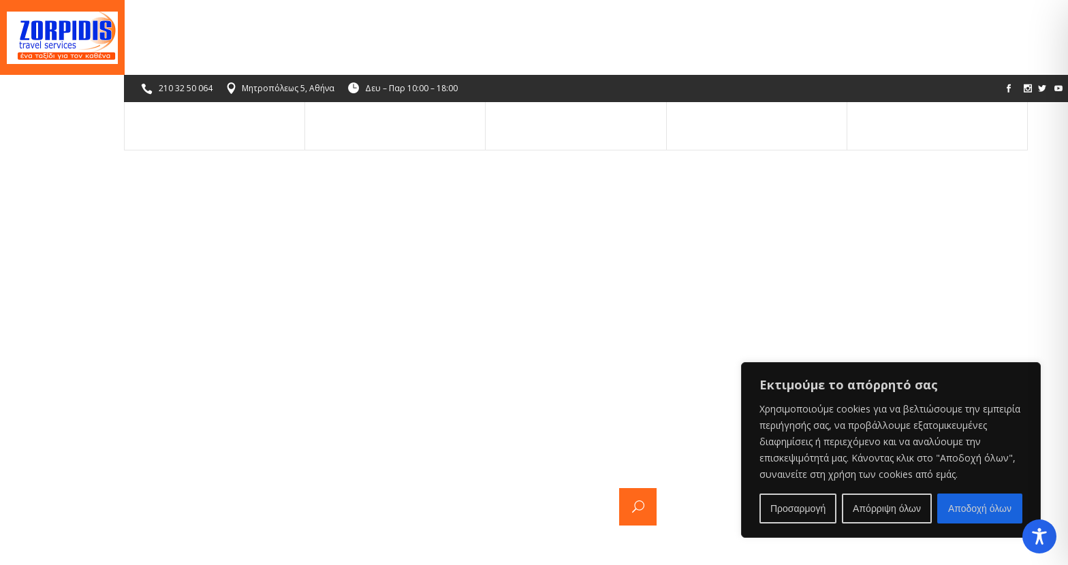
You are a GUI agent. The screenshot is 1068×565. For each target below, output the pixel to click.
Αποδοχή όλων (979, 508)
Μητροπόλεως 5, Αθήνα (288, 13)
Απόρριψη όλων (887, 508)
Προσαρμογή (798, 508)
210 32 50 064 (186, 13)
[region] (891, 450)
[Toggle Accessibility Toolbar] (1039, 536)
